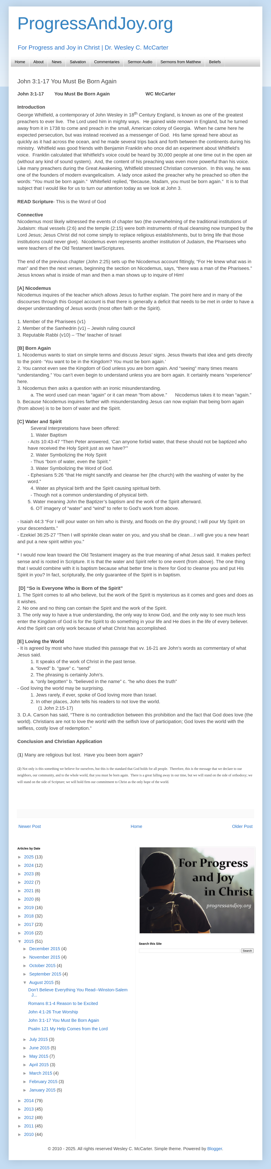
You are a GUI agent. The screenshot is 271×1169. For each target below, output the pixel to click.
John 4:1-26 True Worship (53, 1011)
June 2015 (40, 1047)
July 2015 (39, 1039)
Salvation (78, 62)
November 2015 (45, 957)
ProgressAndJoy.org (95, 23)
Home (20, 62)
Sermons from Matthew (180, 62)
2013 (29, 1109)
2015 (29, 941)
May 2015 (39, 1056)
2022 (29, 882)
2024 (29, 865)
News (57, 62)
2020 (29, 899)
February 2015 (44, 1081)
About (38, 62)
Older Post (242, 826)
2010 (29, 1134)
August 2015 (42, 982)
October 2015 (43, 965)
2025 (29, 857)
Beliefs (215, 62)
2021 (29, 890)
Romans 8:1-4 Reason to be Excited (63, 1003)
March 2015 (41, 1073)
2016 (29, 932)
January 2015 (43, 1090)
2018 (29, 916)
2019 (29, 907)
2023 (29, 873)
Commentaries (106, 62)
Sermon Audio (140, 62)
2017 (29, 924)
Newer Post (29, 826)
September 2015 (45, 974)
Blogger (214, 1148)
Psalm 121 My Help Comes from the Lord (68, 1028)
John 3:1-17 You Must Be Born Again (63, 1020)
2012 (29, 1117)
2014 (29, 1100)
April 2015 (39, 1064)
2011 (29, 1126)
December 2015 (45, 948)
